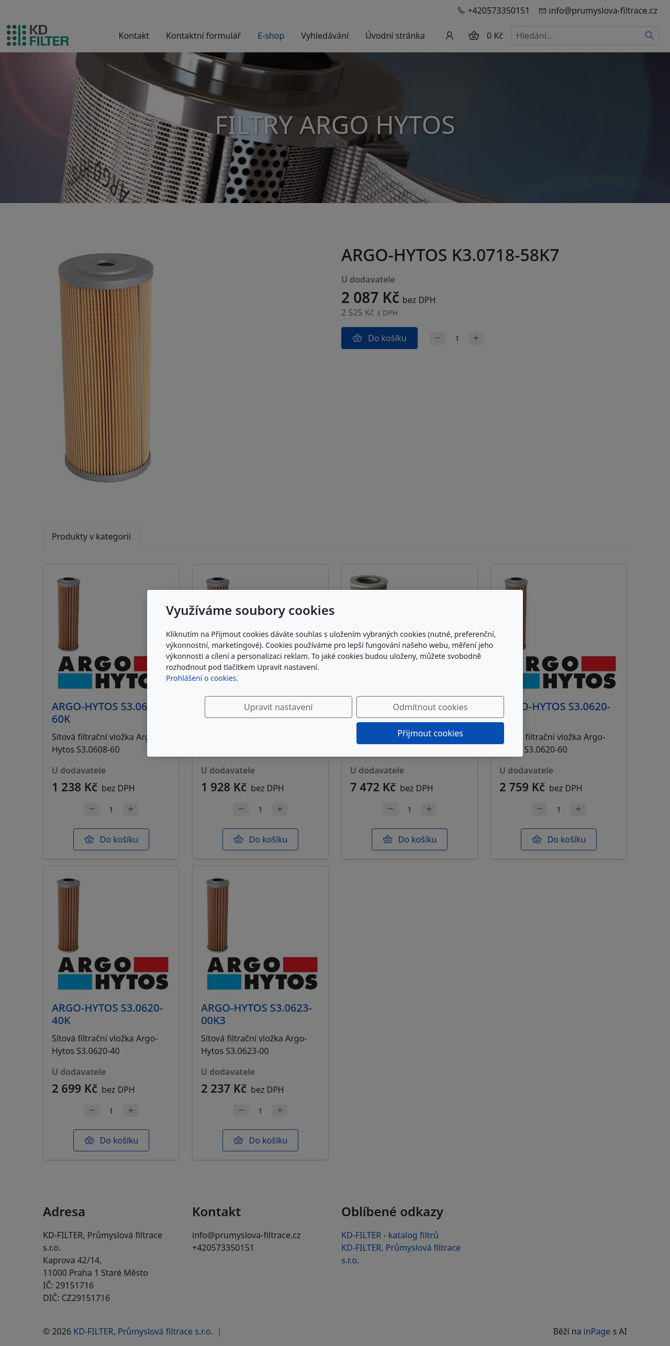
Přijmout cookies (453, 720)
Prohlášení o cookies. (202, 691)
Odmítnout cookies (349, 720)
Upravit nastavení (244, 720)
